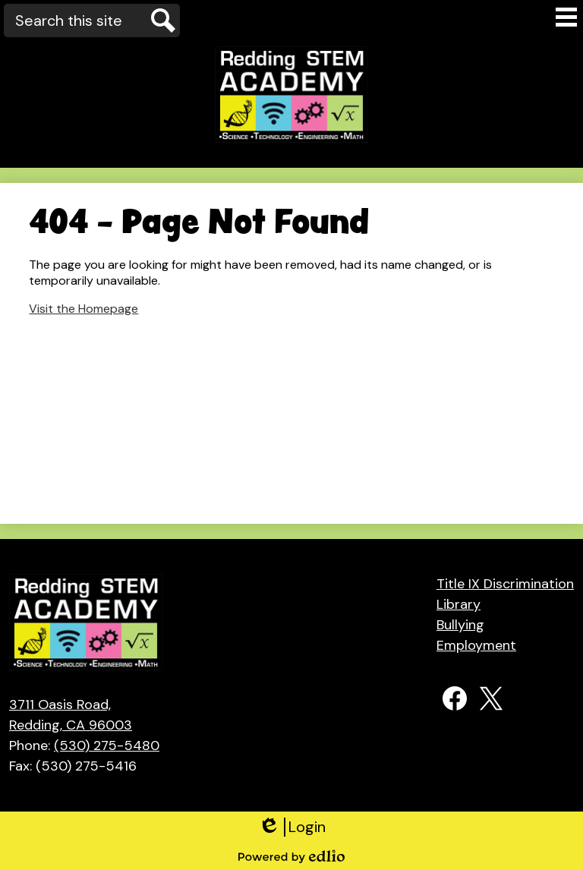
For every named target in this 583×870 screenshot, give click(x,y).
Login (292, 827)
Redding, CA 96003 (84, 714)
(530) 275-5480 (106, 745)
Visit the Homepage (83, 309)
